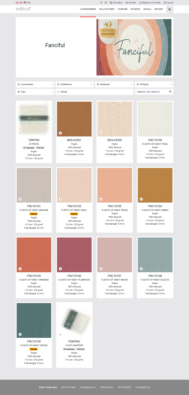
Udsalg (63, 99)
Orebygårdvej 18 (88, 387)
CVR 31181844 (68, 387)
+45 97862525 (124, 387)
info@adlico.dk (143, 387)
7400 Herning (106, 387)
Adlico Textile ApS (48, 387)
